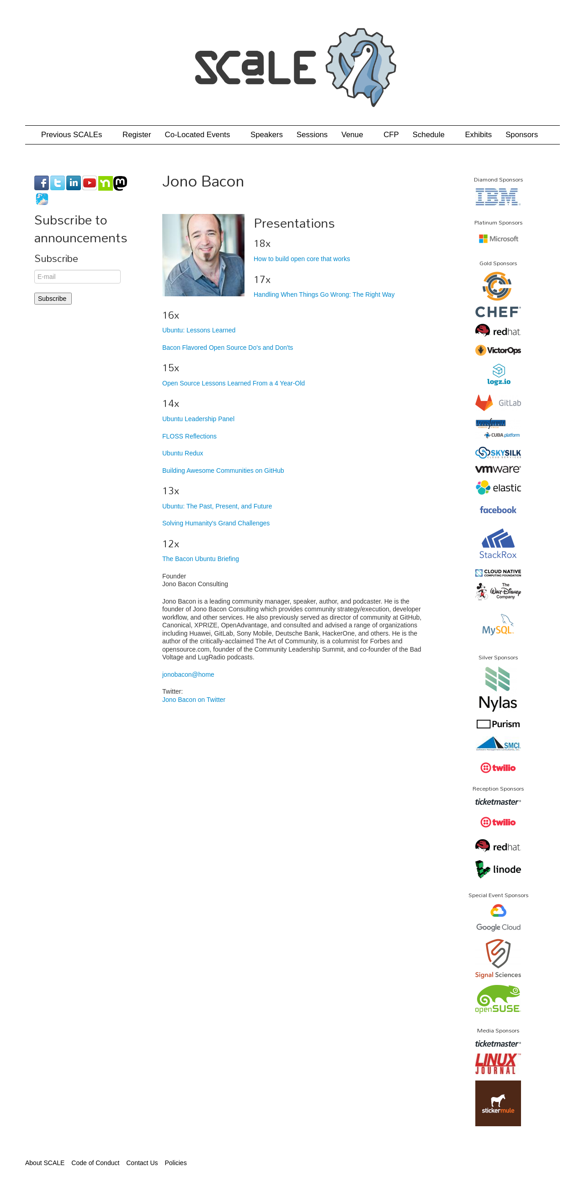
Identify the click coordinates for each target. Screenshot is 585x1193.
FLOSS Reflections (189, 436)
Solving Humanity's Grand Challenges (216, 523)
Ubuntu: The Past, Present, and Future (217, 506)
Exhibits (478, 134)
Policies (175, 1162)
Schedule (432, 134)
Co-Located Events (201, 134)
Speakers (266, 134)
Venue (355, 134)
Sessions (312, 134)
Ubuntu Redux (182, 453)
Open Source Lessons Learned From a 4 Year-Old (233, 383)
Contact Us (142, 1162)
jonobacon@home (188, 674)
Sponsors (521, 134)
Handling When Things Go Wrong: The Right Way (324, 294)
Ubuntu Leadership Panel (198, 419)
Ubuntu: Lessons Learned (198, 330)
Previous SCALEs (75, 134)
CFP (391, 134)
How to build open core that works (302, 258)
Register (136, 134)
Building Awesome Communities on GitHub (223, 470)
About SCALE (44, 1162)
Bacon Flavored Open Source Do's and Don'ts (227, 347)
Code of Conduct (95, 1162)
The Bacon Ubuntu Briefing (200, 558)
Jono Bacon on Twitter (193, 699)
